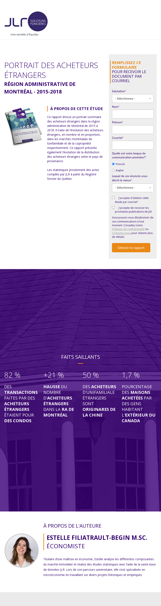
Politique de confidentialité (128, 229)
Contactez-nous (121, 233)
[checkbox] (133, 167)
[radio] (133, 164)
